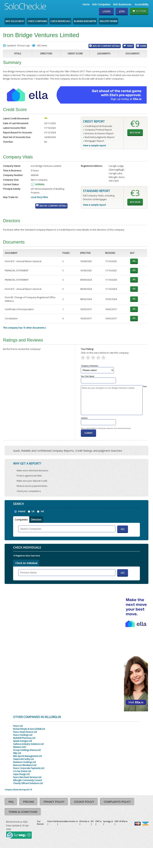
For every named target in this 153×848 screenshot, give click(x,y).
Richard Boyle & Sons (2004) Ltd (29, 728)
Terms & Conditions (22, 812)
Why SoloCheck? (14, 21)
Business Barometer (85, 21)
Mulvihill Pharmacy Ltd (24, 737)
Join (121, 11)
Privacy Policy (53, 801)
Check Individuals (60, 21)
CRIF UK (118, 821)
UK (33, 511)
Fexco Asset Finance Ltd (25, 731)
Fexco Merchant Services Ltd (27, 777)
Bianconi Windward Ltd (24, 765)
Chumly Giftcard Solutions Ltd (28, 783)
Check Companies (37, 21)
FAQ (10, 801)
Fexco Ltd (18, 725)
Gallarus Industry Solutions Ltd (28, 744)
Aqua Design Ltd (21, 774)
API (92, 821)
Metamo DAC (19, 747)
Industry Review (108, 21)
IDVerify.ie (84, 821)
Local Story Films (39, 197)
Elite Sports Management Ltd (27, 756)
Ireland (21, 511)
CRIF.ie (98, 821)
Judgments (104, 53)
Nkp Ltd (17, 753)
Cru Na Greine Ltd (22, 771)
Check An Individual (26, 563)
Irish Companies (101, 4)
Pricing (28, 801)
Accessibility (141, 4)
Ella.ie (124, 821)
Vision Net (52, 821)
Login (106, 11)
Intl (42, 511)
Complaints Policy (117, 801)
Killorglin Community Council (27, 780)
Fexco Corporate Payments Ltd (28, 768)
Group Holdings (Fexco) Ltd (27, 750)
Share (143, 45)
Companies (21, 519)
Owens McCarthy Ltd (23, 759)
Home (86, 4)
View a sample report (94, 145)
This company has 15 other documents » (24, 327)
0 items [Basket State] (139, 11)
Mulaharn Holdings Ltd (24, 762)
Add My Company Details (106, 45)
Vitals (17, 53)
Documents (133, 53)
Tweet (130, 45)
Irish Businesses (122, 4)
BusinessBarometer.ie (67, 821)
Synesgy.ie (108, 821)
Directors (46, 53)
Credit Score (75, 53)
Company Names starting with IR (18, 789)
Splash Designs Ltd (22, 741)
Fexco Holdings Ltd (22, 734)
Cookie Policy (84, 801)
